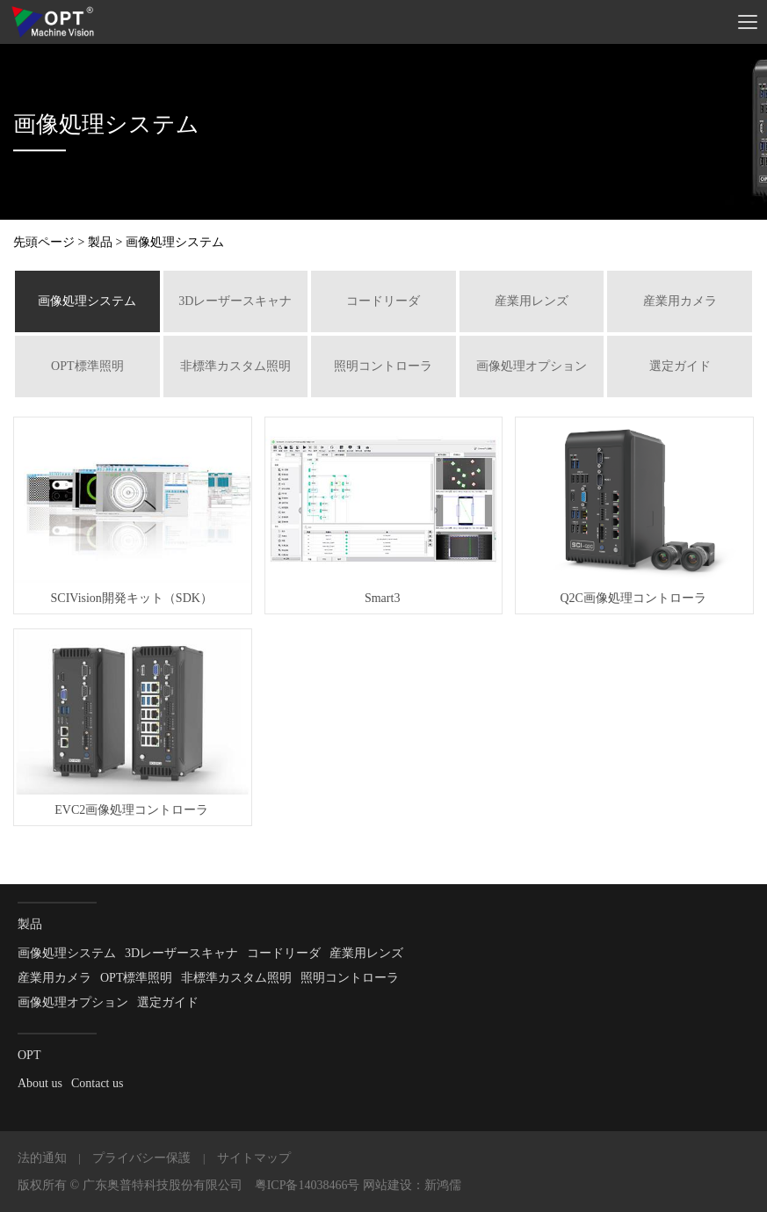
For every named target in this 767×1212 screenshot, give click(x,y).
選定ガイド (680, 366)
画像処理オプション (531, 366)
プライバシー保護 (141, 1158)
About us (40, 1083)
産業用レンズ (531, 301)
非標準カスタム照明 (235, 366)
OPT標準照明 (87, 366)
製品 (100, 242)
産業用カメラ (680, 301)
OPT (29, 1055)
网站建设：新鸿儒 (412, 1185)
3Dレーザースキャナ (235, 301)
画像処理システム (87, 301)
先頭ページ (44, 242)
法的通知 (42, 1158)
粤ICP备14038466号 (307, 1185)
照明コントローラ (383, 366)
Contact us (97, 1083)
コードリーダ (383, 301)
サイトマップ (254, 1158)
